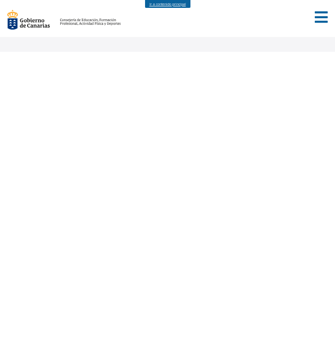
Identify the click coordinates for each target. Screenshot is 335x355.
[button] (321, 17)
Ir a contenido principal (167, 4)
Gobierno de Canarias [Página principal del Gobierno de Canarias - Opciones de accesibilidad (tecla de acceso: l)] (33, 20)
